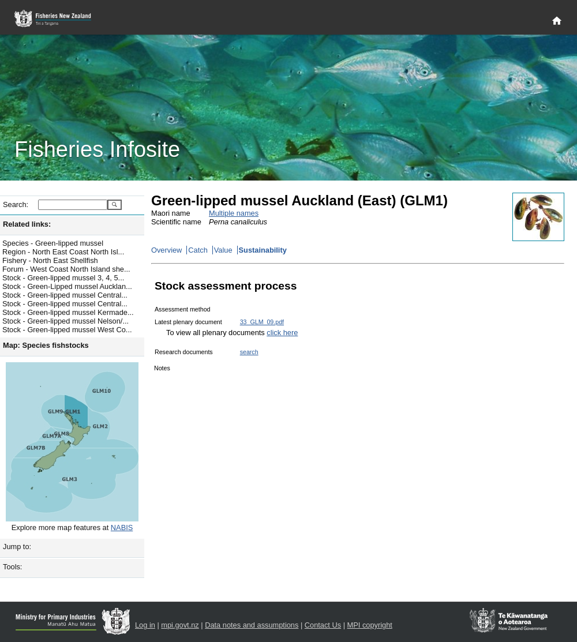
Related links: (27, 224)
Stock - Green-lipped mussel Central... (65, 295)
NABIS (122, 527)
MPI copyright (369, 625)
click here (282, 332)
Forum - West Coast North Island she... (66, 269)
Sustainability (263, 250)
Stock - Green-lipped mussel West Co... (67, 329)
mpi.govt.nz (179, 625)
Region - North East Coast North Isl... (63, 251)
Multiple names (233, 213)
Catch (197, 250)
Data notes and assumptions (251, 625)
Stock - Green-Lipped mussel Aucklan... (67, 286)
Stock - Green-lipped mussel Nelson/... (65, 321)
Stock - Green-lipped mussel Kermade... (68, 312)
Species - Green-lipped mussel (52, 243)
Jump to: (17, 546)
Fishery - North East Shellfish (50, 260)
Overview (166, 250)
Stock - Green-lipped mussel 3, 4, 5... (63, 277)
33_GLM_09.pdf (262, 321)
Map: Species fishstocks (46, 345)
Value (223, 250)
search (249, 351)
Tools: (12, 566)
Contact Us (323, 625)
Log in (145, 625)
